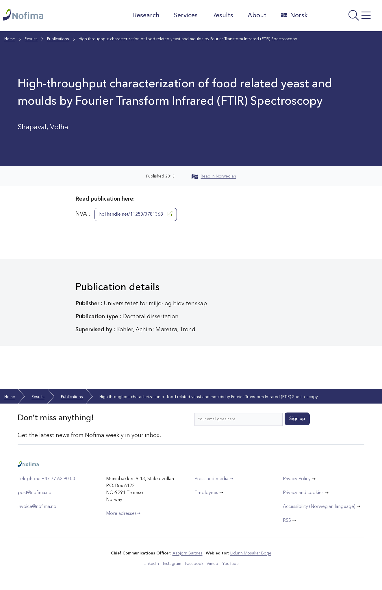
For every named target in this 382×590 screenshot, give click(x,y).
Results (222, 15)
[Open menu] (346, 17)
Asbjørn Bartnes (188, 553)
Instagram (172, 564)
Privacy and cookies (304, 493)
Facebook (194, 564)
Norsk (294, 15)
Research (146, 15)
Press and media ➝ (213, 479)
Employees (206, 493)
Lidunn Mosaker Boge (250, 553)
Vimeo (212, 564)
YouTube (230, 564)
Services (186, 15)
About (257, 15)
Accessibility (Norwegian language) (319, 506)
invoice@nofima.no (37, 506)
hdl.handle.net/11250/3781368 (135, 214)
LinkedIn (151, 564)
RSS (287, 520)
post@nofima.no (34, 493)
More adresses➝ (123, 513)
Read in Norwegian (214, 176)
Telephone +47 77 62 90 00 (46, 479)
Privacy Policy (297, 479)
